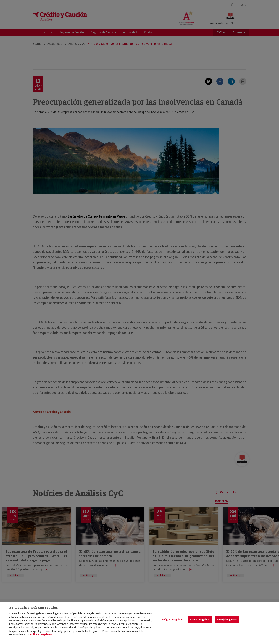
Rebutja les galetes (227, 619)
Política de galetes (41, 634)
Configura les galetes (172, 619)
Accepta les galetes (200, 619)
